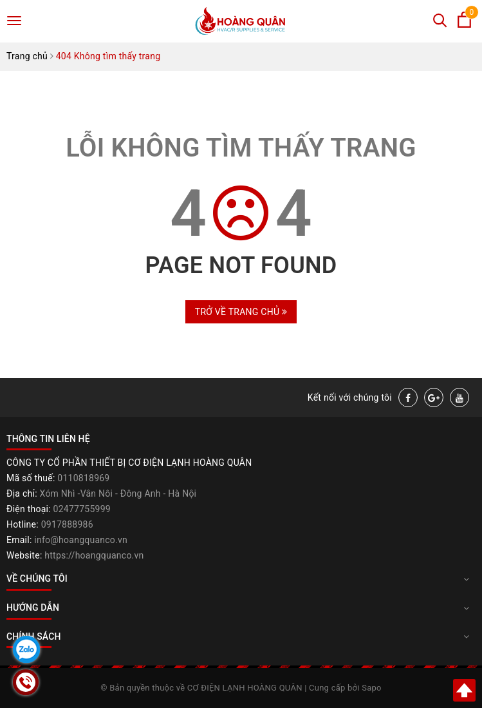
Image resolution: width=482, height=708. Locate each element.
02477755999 (82, 509)
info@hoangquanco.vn (80, 540)
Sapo (372, 688)
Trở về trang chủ (241, 312)
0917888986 (67, 524)
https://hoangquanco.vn (94, 555)
